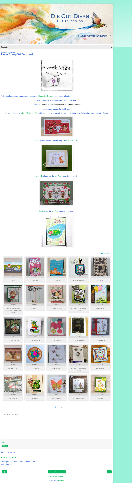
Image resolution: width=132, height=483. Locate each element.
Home (57, 472)
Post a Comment (9, 457)
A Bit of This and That (29, 113)
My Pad (55, 211)
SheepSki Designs (45, 96)
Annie (41, 211)
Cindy (37, 140)
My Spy (57, 176)
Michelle (39, 176)
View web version (56, 476)
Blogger (61, 480)
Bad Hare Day (72, 140)
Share (5, 446)
